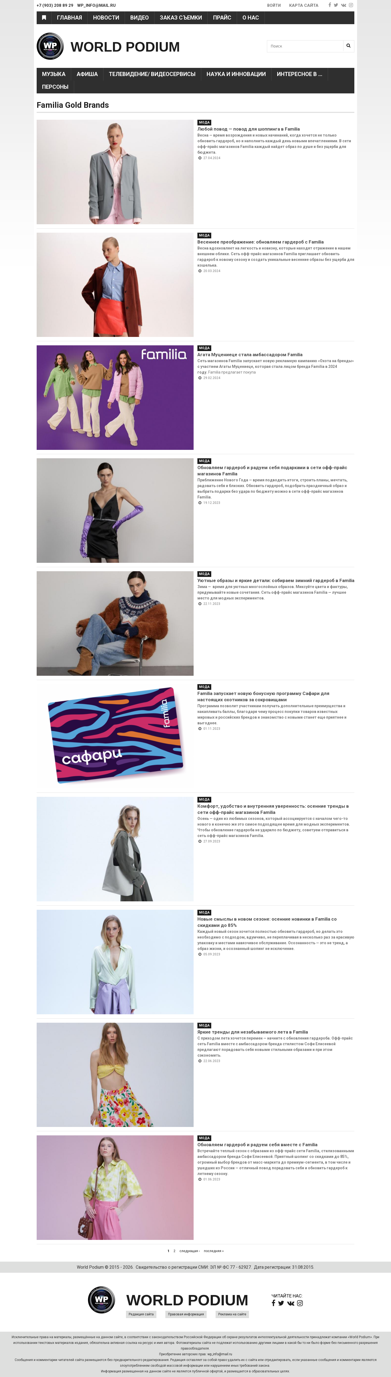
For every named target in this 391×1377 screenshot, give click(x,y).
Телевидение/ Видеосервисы (152, 74)
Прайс (222, 17)
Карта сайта (304, 5)
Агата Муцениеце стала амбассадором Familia (249, 354)
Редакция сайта (141, 1314)
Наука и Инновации (236, 74)
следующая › (189, 1251)
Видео (139, 17)
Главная (69, 17)
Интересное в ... (299, 74)
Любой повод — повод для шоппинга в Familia (248, 129)
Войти (273, 5)
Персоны (55, 87)
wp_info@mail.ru (219, 1354)
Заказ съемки (181, 17)
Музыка (53, 74)
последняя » (214, 1251)
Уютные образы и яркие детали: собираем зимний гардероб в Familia (275, 580)
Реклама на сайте (232, 1314)
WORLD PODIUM (136, 46)
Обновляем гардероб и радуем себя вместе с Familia (257, 1144)
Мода (204, 122)
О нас (250, 17)
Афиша (87, 74)
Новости (106, 17)
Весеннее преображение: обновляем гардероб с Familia (260, 242)
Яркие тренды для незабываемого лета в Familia (252, 1032)
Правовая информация (186, 1314)
